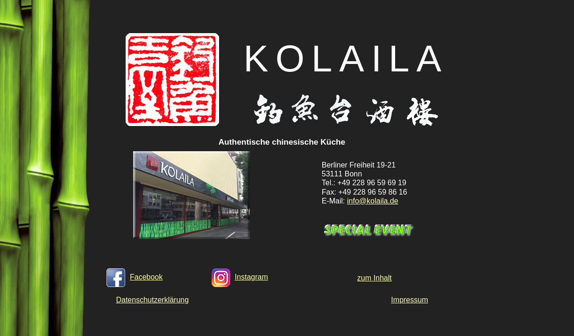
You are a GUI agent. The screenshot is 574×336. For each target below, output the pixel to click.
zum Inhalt (374, 278)
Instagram (240, 277)
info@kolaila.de (372, 201)
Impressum (409, 300)
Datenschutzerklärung (152, 300)
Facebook (134, 277)
